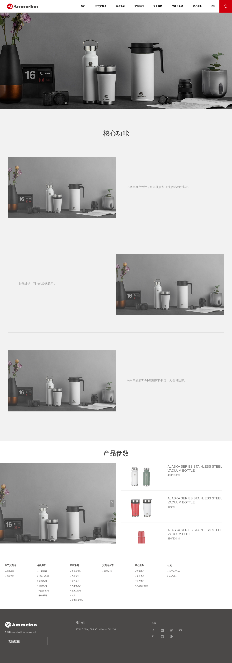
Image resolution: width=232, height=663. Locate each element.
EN (213, 6)
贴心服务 (197, 6)
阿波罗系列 (43, 591)
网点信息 (139, 576)
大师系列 (42, 571)
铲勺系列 (74, 581)
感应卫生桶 (75, 591)
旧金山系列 (43, 576)
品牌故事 (9, 571)
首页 (83, 6)
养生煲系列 (75, 586)
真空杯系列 (75, 571)
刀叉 (72, 595)
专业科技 (157, 6)
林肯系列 (42, 595)
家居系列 (139, 6)
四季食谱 (107, 571)
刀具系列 (74, 576)
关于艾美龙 (100, 6)
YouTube (172, 576)
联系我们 (139, 571)
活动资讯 (9, 576)
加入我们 (139, 581)
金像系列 (42, 581)
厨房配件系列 (76, 600)
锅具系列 (120, 6)
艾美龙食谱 (177, 6)
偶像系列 (42, 586)
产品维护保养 (141, 586)
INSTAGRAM (173, 571)
